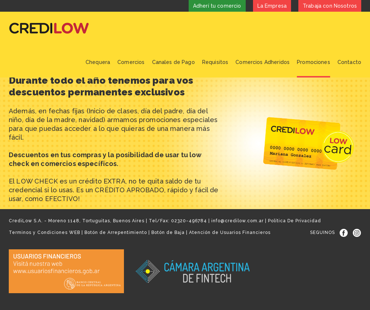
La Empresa (272, 6)
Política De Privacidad (294, 220)
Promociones (313, 62)
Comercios (130, 62)
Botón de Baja (168, 232)
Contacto (349, 62)
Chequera (98, 62)
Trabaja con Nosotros (330, 6)
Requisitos (215, 62)
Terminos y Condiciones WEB (44, 232)
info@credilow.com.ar (237, 220)
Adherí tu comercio (217, 6)
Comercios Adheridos (262, 62)
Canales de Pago (173, 62)
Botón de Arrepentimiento (115, 232)
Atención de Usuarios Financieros (230, 232)
